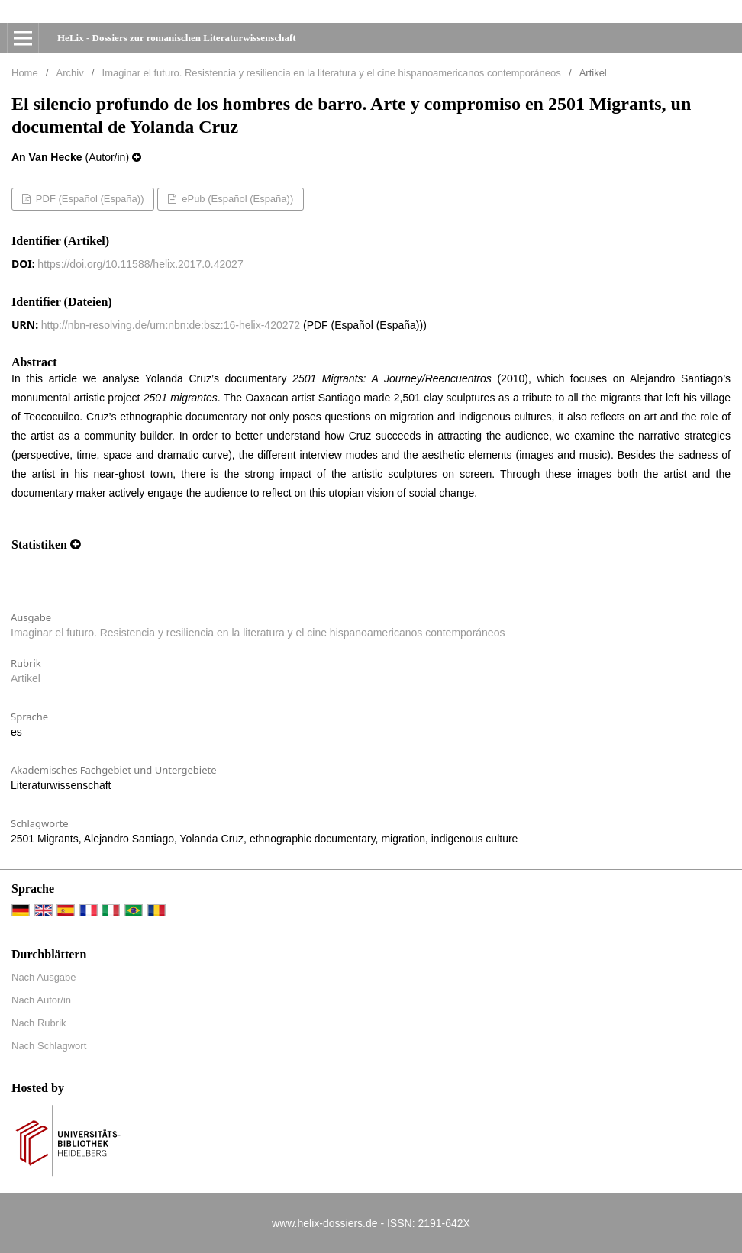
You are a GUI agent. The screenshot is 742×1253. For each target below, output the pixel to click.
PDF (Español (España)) (88, 199)
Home (24, 73)
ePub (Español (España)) (236, 199)
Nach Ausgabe (43, 977)
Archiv (70, 73)
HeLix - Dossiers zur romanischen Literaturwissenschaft (176, 37)
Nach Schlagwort (48, 1046)
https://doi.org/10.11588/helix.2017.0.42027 (140, 264)
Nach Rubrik (38, 1023)
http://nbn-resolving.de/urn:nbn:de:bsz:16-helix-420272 (170, 325)
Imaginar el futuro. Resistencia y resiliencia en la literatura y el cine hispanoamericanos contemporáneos (331, 73)
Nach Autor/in (41, 1000)
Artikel (25, 678)
